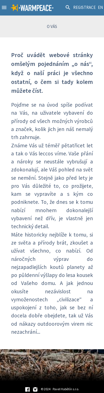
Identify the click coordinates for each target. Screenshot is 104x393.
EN (100, 7)
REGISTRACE (84, 7)
